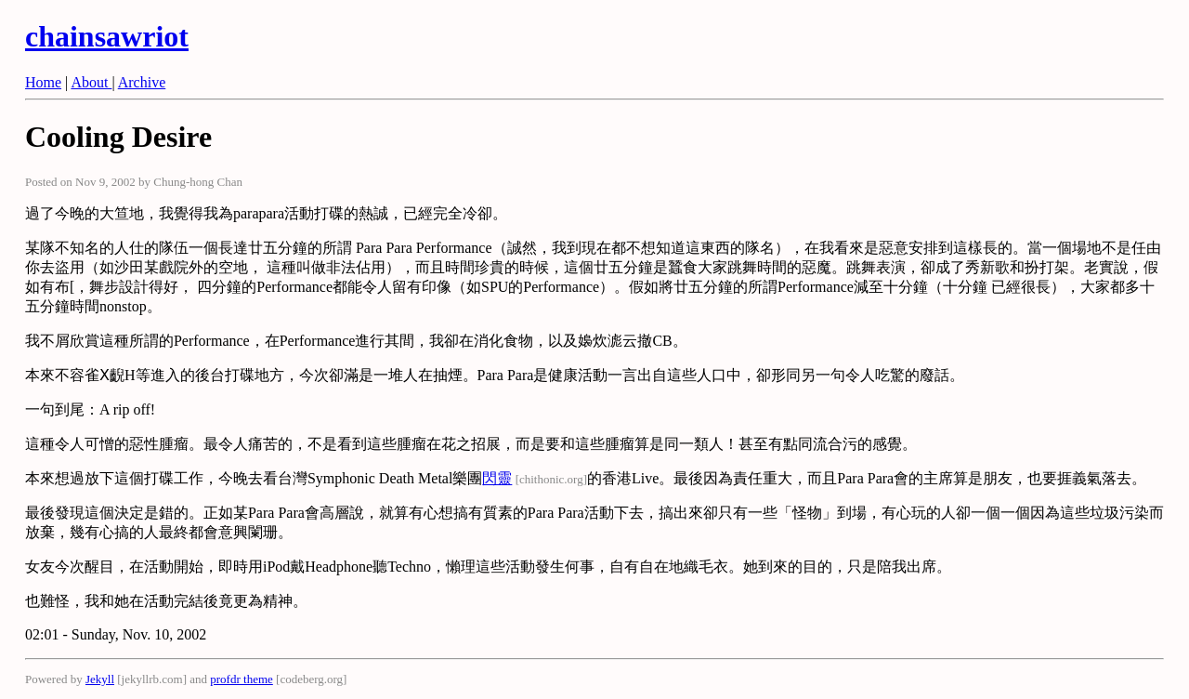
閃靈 (497, 478)
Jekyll (99, 679)
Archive (142, 82)
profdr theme (241, 679)
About (91, 82)
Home (43, 82)
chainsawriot (107, 36)
